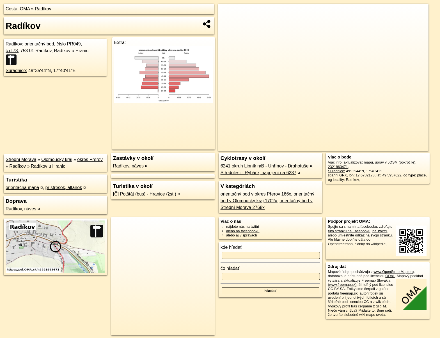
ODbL (390, 276)
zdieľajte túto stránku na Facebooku (360, 228)
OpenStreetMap (332, 146)
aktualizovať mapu (358, 162)
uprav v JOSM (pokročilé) (395, 162)
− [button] (228, 22)
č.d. (12, 50)
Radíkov (43, 8)
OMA (25, 8)
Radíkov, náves (21, 208)
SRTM (381, 306)
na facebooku (366, 226)
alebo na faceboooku (243, 231)
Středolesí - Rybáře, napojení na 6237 (258, 172)
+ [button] (228, 13)
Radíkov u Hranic (48, 166)
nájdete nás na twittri (242, 226)
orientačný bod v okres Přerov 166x (256, 194)
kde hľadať (231, 247)
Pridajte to (366, 310)
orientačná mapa (22, 187)
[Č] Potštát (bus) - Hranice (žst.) (144, 194)
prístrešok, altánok (63, 187)
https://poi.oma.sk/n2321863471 (403, 146)
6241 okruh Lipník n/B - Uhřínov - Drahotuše (265, 166)
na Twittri (379, 231)
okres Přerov (90, 159)
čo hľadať (230, 268)
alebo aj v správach (241, 235)
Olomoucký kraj (56, 159)
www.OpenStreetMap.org (393, 272)
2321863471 (338, 167)
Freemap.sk (360, 146)
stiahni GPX (337, 175)
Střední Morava (21, 159)
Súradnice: (16, 70)
